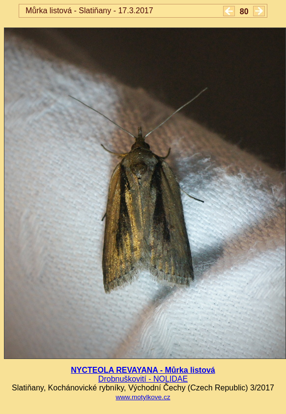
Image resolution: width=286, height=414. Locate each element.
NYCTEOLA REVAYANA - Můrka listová (143, 370)
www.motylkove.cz (142, 397)
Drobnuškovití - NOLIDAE (143, 379)
